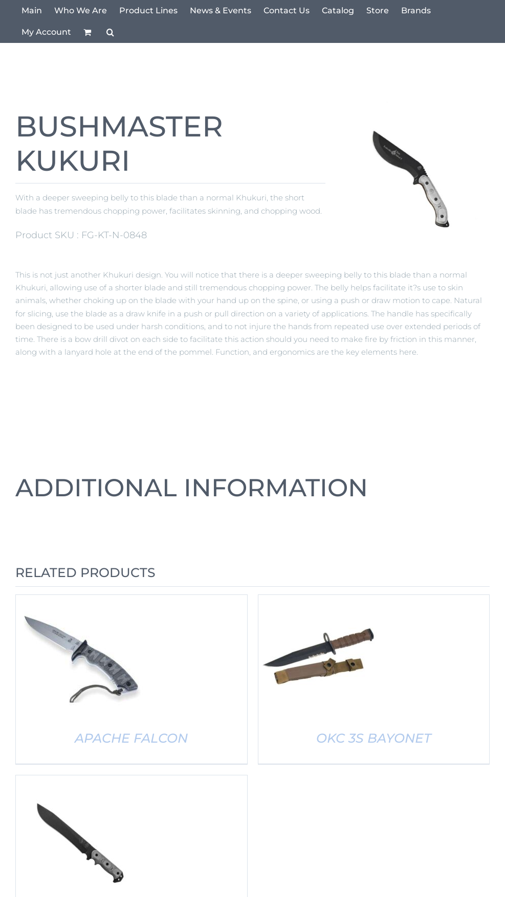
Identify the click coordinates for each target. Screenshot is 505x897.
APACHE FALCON (131, 738)
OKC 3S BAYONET (373, 738)
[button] (110, 32)
